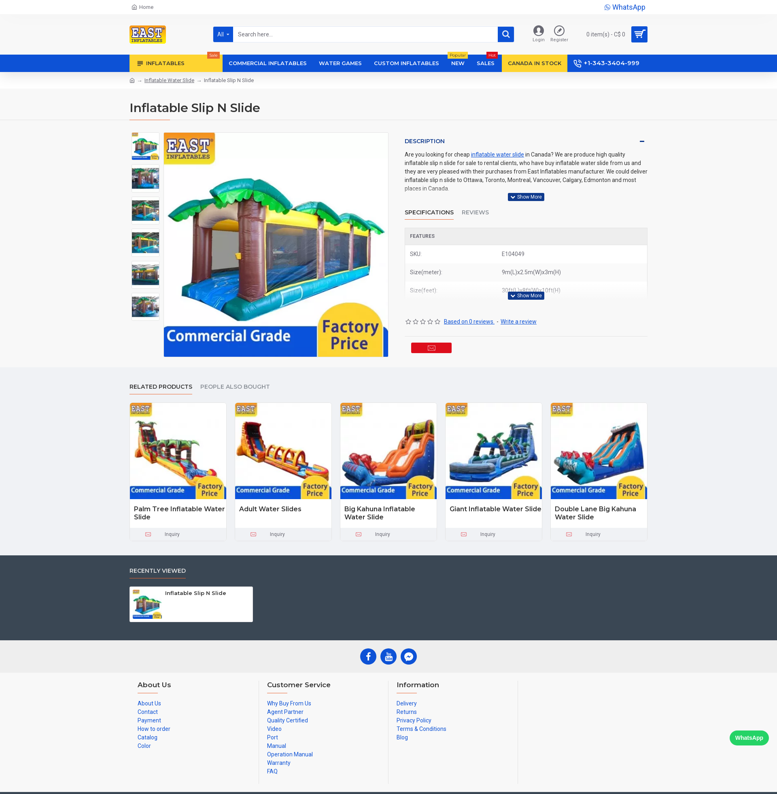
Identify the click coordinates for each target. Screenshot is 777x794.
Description (425, 141)
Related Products (161, 384)
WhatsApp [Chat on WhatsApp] (749, 738)
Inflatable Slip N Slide (195, 591)
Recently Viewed (158, 568)
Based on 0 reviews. (469, 306)
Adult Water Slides (270, 507)
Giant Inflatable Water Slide (495, 507)
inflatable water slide (497, 154)
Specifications (429, 204)
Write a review (519, 306)
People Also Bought (235, 384)
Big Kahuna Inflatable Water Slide (379, 511)
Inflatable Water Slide (169, 80)
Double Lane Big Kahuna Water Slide (595, 511)
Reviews (475, 204)
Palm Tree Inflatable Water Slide (179, 511)
